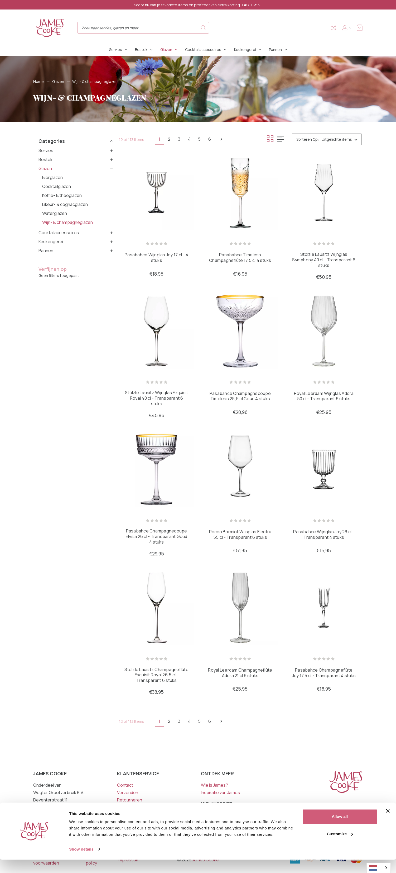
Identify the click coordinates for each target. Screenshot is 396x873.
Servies (118, 49)
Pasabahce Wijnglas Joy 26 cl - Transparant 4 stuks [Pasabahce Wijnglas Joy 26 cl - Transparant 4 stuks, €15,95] (323, 534)
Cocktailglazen (56, 186)
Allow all (340, 830)
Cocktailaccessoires (205, 49)
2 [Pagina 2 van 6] (170, 139)
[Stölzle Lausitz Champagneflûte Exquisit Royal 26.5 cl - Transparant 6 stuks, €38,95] (156, 608)
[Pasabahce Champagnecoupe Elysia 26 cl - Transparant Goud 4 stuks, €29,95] (156, 469)
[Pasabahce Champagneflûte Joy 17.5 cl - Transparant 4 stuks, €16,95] (324, 608)
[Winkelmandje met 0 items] (359, 28)
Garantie (125, 808)
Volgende (226, 139)
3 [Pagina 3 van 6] (181, 139)
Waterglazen (54, 213)
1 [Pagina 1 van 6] (160, 139)
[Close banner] (388, 824)
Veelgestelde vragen (137, 815)
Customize (340, 847)
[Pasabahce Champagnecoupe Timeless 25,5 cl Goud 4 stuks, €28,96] (240, 331)
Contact (125, 786)
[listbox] (341, 139)
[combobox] (378, 868)
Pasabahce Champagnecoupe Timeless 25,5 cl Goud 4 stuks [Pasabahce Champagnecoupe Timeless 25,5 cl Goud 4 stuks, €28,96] (240, 396)
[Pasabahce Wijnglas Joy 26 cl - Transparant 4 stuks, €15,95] (324, 469)
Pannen (278, 49)
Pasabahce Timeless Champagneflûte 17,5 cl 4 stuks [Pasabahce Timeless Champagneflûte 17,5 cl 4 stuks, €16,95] (240, 257)
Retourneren (129, 800)
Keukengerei (247, 49)
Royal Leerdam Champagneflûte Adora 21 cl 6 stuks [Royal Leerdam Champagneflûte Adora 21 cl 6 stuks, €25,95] (240, 673)
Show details (81, 862)
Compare (333, 28)
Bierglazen (52, 177)
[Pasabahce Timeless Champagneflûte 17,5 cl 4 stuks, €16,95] (240, 192)
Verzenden (127, 793)
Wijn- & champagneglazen (67, 222)
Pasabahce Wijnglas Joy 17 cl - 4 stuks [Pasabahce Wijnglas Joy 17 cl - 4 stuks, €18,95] (156, 257)
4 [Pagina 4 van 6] (192, 139)
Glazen (168, 49)
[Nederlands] (378, 868)
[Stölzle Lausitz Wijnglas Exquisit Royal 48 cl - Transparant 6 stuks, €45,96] (156, 331)
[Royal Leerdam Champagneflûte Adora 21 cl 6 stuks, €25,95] (240, 608)
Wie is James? (214, 786)
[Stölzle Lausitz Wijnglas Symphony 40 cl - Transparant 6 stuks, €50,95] (324, 192)
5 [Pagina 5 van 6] (203, 139)
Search (203, 27)
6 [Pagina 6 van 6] (214, 139)
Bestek (143, 49)
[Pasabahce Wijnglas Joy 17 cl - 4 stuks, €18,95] (156, 192)
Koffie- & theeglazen (62, 195)
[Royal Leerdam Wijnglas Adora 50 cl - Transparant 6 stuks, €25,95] (324, 331)
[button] (76, 140)
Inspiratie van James (220, 793)
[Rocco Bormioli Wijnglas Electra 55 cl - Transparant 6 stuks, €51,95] (240, 469)
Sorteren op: (307, 139)
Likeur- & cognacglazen (65, 204)
